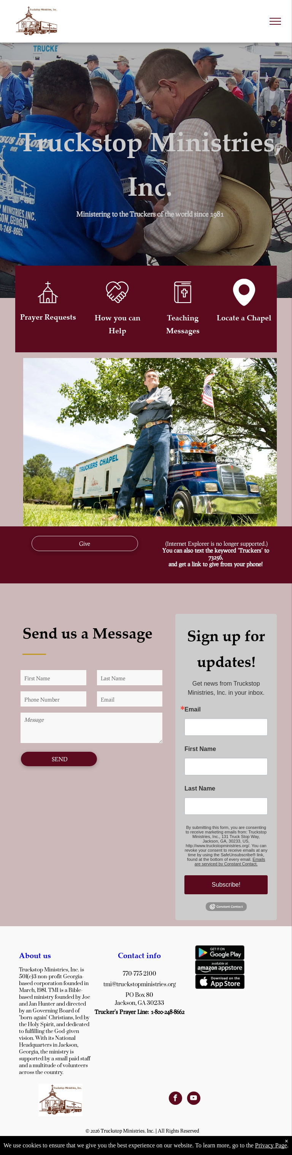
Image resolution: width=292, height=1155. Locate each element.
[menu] (275, 21)
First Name (200, 749)
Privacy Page (271, 1145)
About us (35, 955)
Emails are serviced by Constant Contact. (230, 861)
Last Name (199, 789)
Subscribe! (226, 884)
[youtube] (193, 1099)
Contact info (139, 955)
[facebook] (175, 1099)
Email (192, 710)
